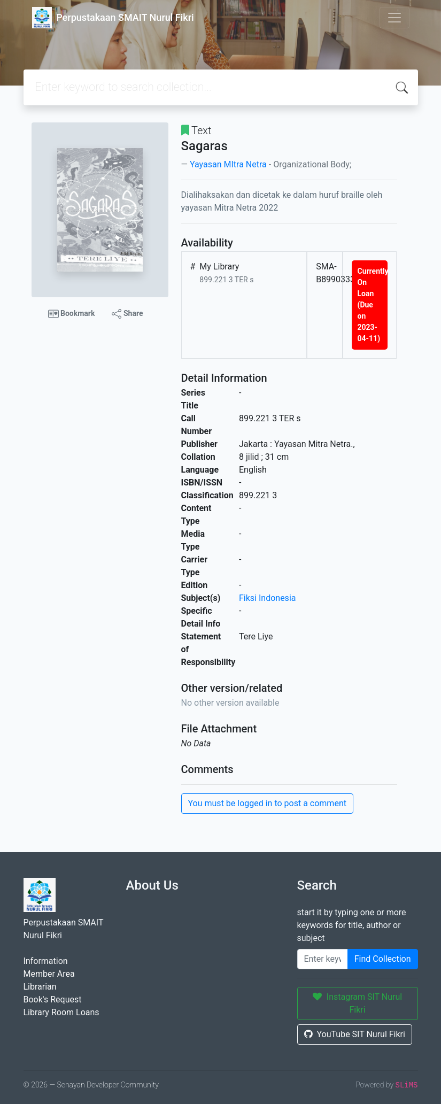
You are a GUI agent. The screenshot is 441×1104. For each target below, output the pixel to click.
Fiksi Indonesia (267, 598)
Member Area (49, 974)
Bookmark (71, 313)
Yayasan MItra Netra (228, 164)
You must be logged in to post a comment (267, 803)
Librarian (40, 987)
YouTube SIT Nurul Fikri (354, 1034)
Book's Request (53, 999)
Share (127, 314)
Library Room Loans (61, 1012)
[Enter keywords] (322, 959)
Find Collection (382, 959)
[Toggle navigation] (394, 17)
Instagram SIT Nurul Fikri (357, 1003)
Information (46, 961)
